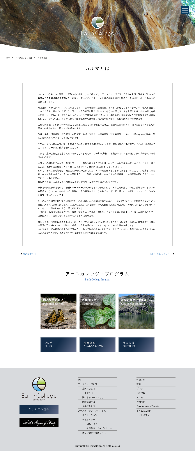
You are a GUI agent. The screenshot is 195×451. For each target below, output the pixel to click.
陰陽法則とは (88, 402)
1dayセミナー (93, 424)
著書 (138, 384)
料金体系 (140, 380)
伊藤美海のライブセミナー (99, 428)
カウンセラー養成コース (94, 433)
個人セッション (89, 415)
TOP (80, 380)
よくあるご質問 (143, 410)
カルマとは (87, 393)
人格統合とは (88, 406)
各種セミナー (88, 419)
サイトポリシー (143, 415)
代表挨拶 (140, 393)
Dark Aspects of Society (147, 406)
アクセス (140, 397)
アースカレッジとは (87, 384)
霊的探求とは (29, 254)
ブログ (139, 388)
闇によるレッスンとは (161, 254)
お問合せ (140, 402)
